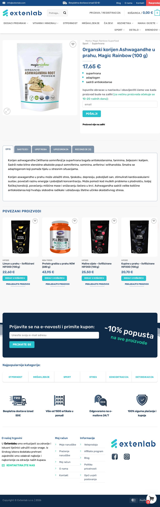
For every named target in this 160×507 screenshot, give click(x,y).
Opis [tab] (8, 149)
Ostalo (135, 30)
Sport (119, 30)
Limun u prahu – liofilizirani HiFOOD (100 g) (18, 265)
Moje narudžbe (67, 444)
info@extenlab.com (16, 3)
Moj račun (64, 462)
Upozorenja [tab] (61, 149)
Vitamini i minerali (46, 23)
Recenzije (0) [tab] (83, 149)
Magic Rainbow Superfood (106, 41)
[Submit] (65, 13)
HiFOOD (6, 260)
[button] (105, 13)
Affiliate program (93, 451)
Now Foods (47, 260)
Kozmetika (125, 23)
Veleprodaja (91, 444)
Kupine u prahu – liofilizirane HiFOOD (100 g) (137, 265)
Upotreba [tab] (41, 149)
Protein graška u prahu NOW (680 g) (58, 265)
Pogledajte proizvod (18, 284)
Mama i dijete (148, 23)
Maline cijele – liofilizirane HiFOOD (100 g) (96, 265)
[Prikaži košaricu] (144, 13)
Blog (118, 3)
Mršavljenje (91, 23)
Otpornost (70, 23)
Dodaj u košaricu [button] (15, 278)
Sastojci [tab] (22, 149)
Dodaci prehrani (16, 23)
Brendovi (152, 30)
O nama (128, 3)
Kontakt (140, 3)
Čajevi (108, 23)
